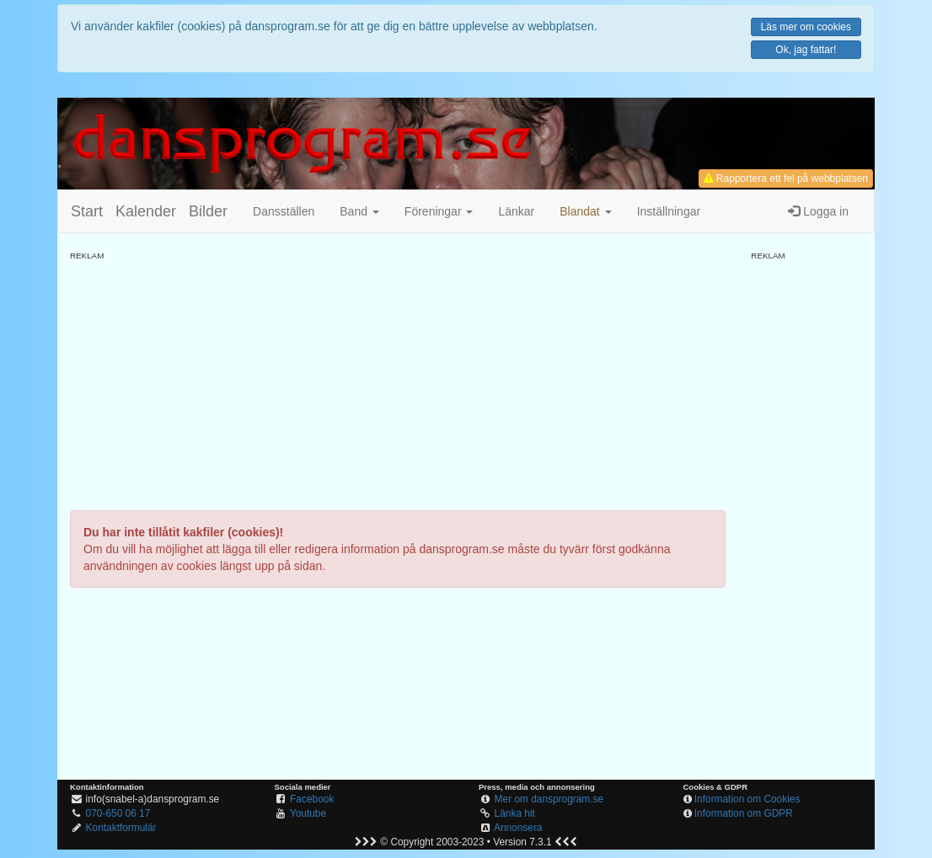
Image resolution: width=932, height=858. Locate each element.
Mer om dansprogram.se (549, 799)
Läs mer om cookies (806, 27)
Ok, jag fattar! (805, 50)
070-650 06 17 (118, 813)
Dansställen (283, 211)
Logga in (818, 211)
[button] (585, 211)
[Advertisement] (398, 380)
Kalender (145, 211)
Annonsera (518, 828)
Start (87, 211)
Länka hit (515, 813)
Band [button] (359, 211)
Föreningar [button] (439, 211)
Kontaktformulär (121, 828)
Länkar (516, 211)
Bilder (208, 211)
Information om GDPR (743, 813)
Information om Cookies (747, 799)
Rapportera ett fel (786, 178)
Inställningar (669, 211)
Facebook (312, 799)
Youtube (308, 813)
